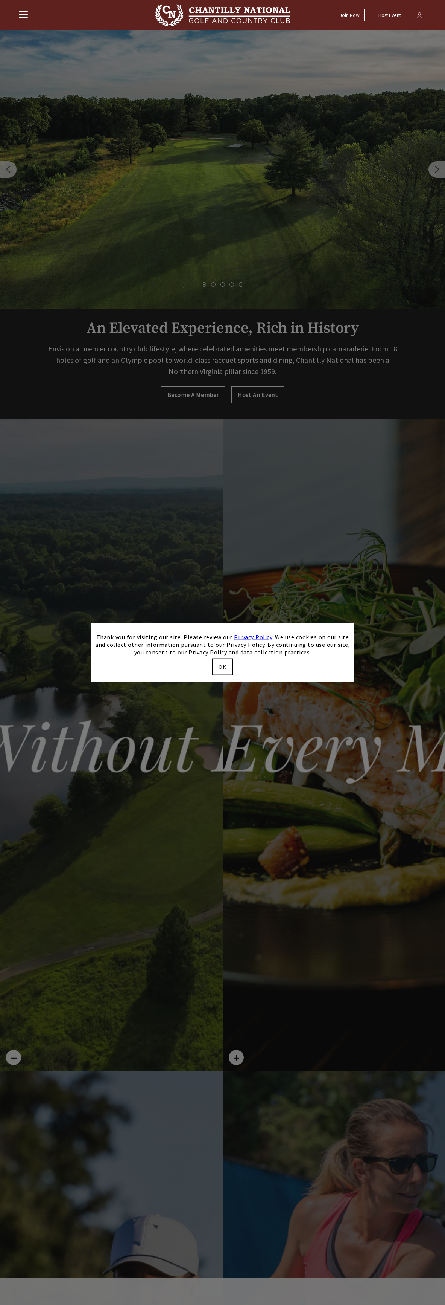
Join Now (350, 15)
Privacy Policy (253, 637)
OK (222, 666)
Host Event (389, 15)
